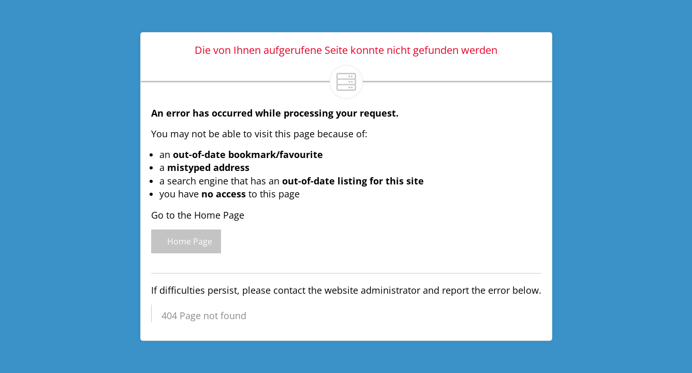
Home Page (186, 241)
